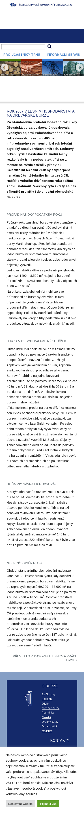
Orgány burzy (50, 721)
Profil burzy (48, 694)
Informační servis (63, 54)
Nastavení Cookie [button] (20, 803)
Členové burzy (50, 708)
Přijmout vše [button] (48, 803)
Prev (4, 67)
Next (79, 67)
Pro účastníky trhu (21, 54)
